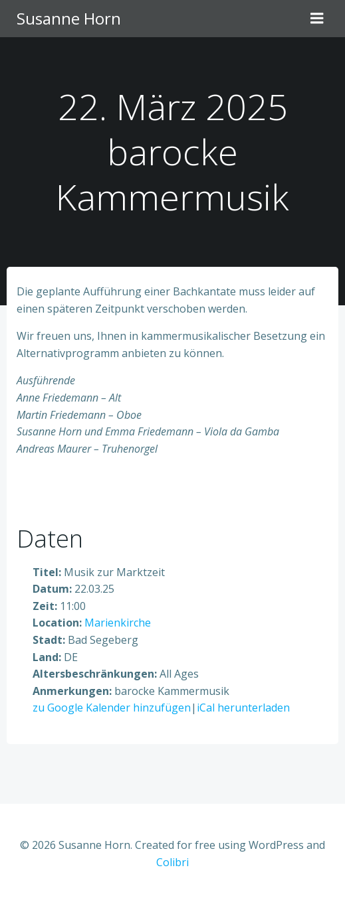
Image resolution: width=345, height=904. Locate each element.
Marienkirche (117, 622)
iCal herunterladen (243, 707)
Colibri (172, 862)
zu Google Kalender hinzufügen (112, 707)
